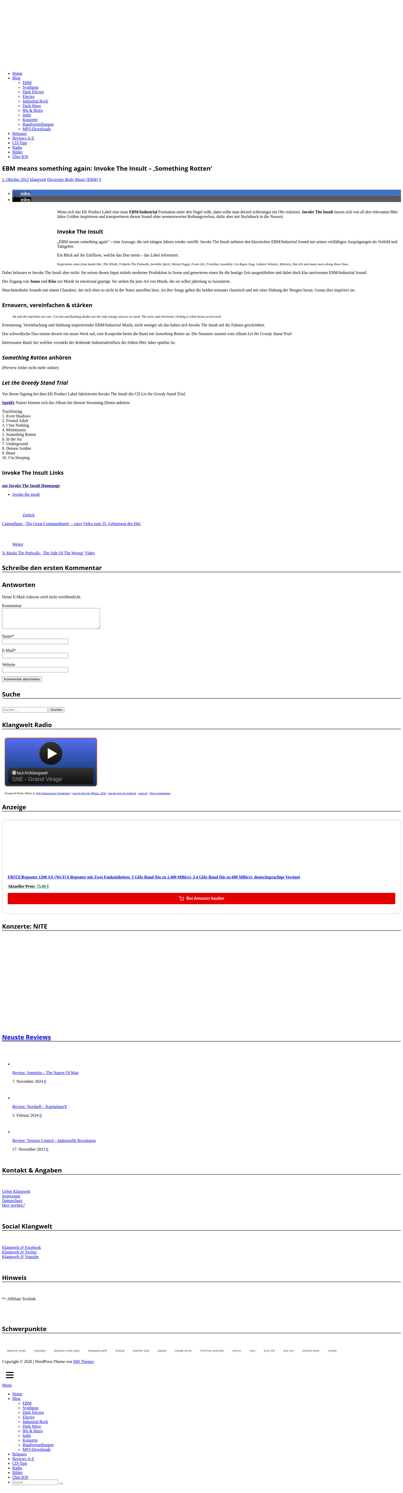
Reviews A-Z (23, 138)
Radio (17, 147)
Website (8, 668)
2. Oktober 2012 (15, 179)
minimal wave (310, 1354)
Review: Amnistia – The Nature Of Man (45, 1076)
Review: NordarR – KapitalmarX (39, 1110)
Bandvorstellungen (38, 124)
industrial (39, 1354)
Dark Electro (33, 92)
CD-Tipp (19, 143)
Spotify (8, 402)
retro (252, 1354)
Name (7, 640)
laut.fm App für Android (122, 797)
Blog (16, 78)
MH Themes (83, 1365)
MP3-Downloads (37, 129)
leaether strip (141, 1354)
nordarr (332, 1354)
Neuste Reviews (26, 1041)
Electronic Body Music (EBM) (72, 179)
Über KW (20, 156)
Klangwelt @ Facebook (21, 1251)
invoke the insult (26, 494)
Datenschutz (12, 1204)
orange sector (183, 1354)
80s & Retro (33, 110)
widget (51, 768)
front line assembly (212, 1354)
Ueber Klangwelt (16, 1195)
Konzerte (30, 119)
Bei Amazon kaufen (201, 902)
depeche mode (16, 1354)
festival (119, 1354)
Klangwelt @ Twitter (19, 1256)
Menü (7, 1389)
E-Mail (8, 654)
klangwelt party (97, 1354)
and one (288, 1354)
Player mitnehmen (160, 797)
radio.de (143, 797)
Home (17, 73)
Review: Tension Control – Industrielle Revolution (54, 1144)
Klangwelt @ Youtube (20, 1260)
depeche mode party (67, 1354)
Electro (28, 96)
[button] (21, 193)
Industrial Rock (35, 101)
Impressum (11, 1200)
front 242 (269, 1354)
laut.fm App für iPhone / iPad (89, 797)
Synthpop (30, 87)
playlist (162, 1354)
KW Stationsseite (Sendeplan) (53, 797)
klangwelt (38, 179)
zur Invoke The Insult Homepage (31, 485)
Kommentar (12, 605)
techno (237, 1354)
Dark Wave (32, 106)
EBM (27, 82)
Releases (19, 133)
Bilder (17, 152)
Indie (27, 115)
